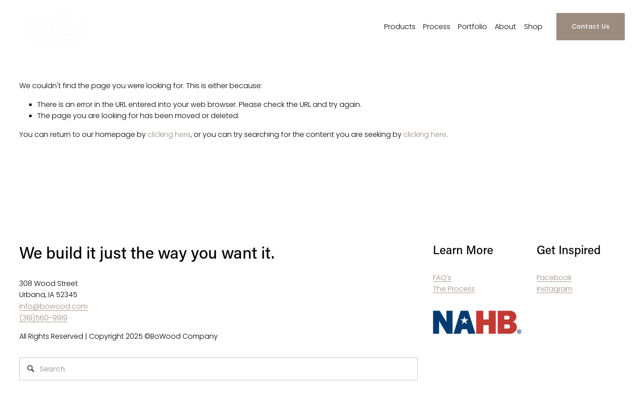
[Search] (218, 369)
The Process (454, 289)
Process (436, 26)
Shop (533, 26)
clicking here (169, 134)
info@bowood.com (53, 306)
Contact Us (591, 26)
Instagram (554, 289)
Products (399, 26)
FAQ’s (442, 278)
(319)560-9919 (43, 318)
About (505, 26)
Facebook (554, 278)
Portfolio (472, 26)
